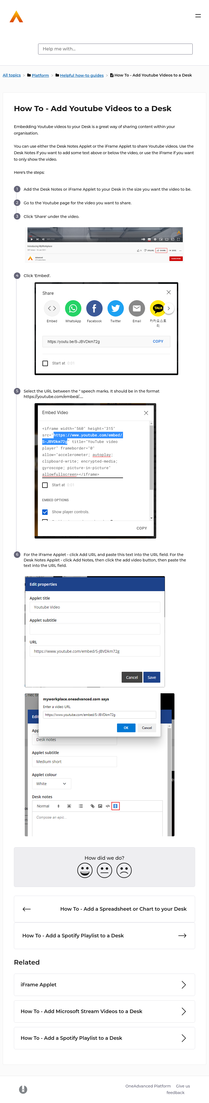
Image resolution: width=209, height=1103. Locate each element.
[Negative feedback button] (124, 870)
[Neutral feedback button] (104, 870)
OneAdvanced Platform (148, 1086)
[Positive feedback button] (85, 870)
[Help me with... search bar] (115, 49)
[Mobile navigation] (198, 17)
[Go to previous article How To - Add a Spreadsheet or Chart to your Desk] (104, 909)
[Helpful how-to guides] (80, 75)
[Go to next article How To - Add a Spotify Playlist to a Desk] (104, 935)
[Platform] (38, 75)
